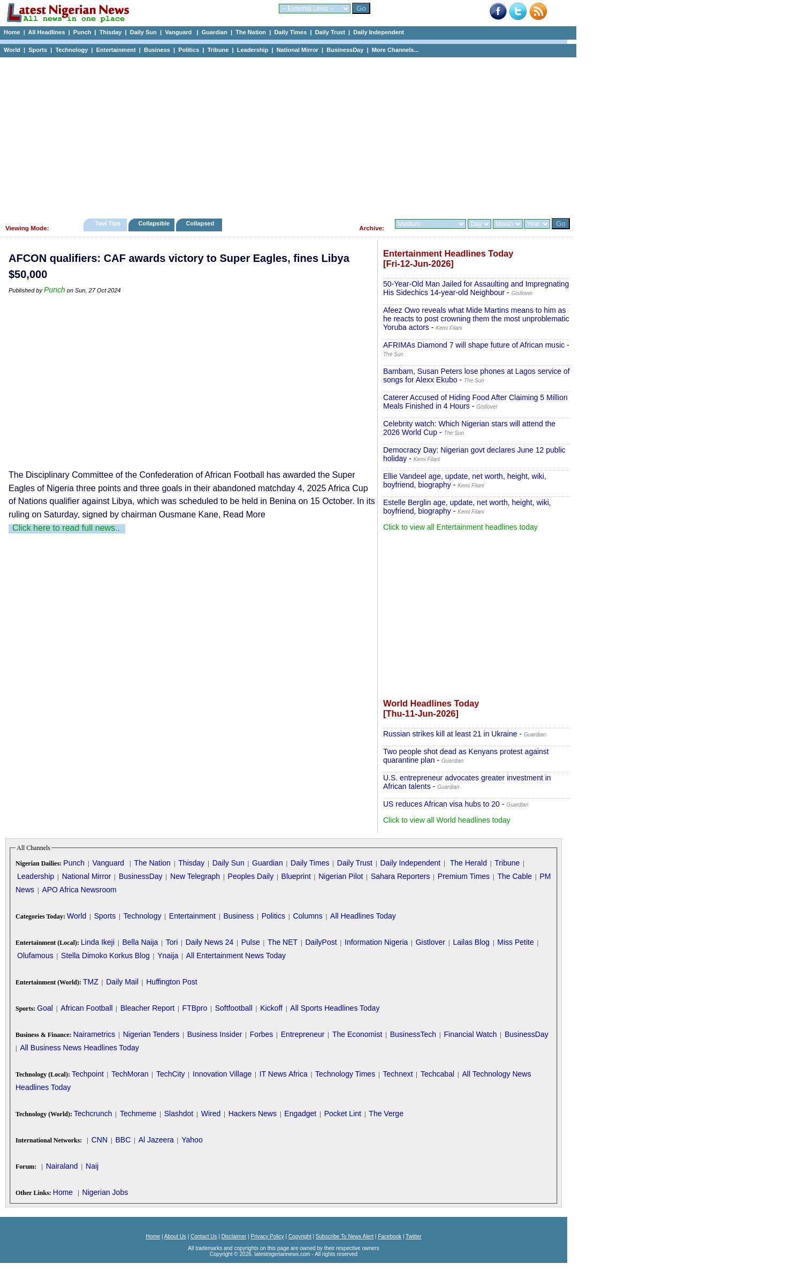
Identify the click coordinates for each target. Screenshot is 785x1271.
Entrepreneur (303, 1034)
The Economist (357, 1034)
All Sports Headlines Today (334, 1008)
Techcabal (437, 1074)
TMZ (90, 981)
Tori (172, 942)
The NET (283, 942)
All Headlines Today (363, 916)
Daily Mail (122, 981)
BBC (123, 1139)
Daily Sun (143, 32)
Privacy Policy (267, 1236)
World (12, 50)
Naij (92, 1166)
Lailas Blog (471, 942)
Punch (82, 32)
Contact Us (203, 1236)
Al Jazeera (156, 1139)
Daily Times (290, 32)
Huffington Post (171, 981)
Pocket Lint (342, 1113)
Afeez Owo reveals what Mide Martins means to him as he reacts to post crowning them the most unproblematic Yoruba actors (476, 319)
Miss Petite (515, 942)
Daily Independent (378, 32)
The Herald (468, 863)
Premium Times (464, 876)
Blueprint (296, 876)
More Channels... (395, 50)
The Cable (514, 876)
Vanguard (179, 32)
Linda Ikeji (98, 942)
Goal (45, 1008)
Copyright (299, 1236)
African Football (86, 1008)
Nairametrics (94, 1034)
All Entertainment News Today (236, 955)
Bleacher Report (147, 1008)
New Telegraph (195, 876)
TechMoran (129, 1074)
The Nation (250, 32)
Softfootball (234, 1008)
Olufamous (35, 955)
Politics (188, 50)
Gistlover (430, 942)
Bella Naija (140, 942)
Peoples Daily (251, 876)
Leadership (253, 50)
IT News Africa (284, 1074)
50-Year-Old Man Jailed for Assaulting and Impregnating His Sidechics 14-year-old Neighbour (476, 288)
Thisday (111, 32)
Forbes (261, 1034)
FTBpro (195, 1008)
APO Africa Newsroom (79, 889)
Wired (211, 1113)
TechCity (170, 1074)
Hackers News (252, 1113)
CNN (100, 1139)
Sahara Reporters (400, 876)
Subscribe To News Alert (345, 1236)
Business (157, 50)
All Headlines (46, 32)
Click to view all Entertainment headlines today (460, 527)
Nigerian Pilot (340, 876)
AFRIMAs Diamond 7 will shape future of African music (474, 345)
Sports (37, 50)
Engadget (300, 1113)
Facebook (389, 1236)
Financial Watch (470, 1034)
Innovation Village (222, 1074)
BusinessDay (344, 50)
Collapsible (153, 223)
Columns (307, 916)
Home (12, 32)
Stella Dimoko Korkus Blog (105, 955)
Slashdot (178, 1113)
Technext (398, 1074)
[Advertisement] (283, 135)
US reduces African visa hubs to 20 (441, 804)
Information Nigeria (376, 942)
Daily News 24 (209, 942)
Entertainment (116, 50)
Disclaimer (234, 1236)
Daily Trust (330, 32)
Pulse (250, 942)
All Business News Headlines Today (79, 1047)
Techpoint (88, 1074)
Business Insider (214, 1034)
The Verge (386, 1113)
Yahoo (191, 1139)
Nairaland (62, 1166)
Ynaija (167, 955)
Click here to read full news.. (66, 527)
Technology (71, 50)
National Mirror (297, 50)
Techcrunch (93, 1113)
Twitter (413, 1236)
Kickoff (271, 1008)
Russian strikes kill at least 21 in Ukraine (450, 733)
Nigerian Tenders (151, 1034)
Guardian (214, 32)
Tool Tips (107, 223)
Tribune (218, 50)
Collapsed (201, 223)
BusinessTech (413, 1034)
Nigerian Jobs (105, 1192)
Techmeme (138, 1113)
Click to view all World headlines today (446, 820)
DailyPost (321, 942)
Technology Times (345, 1074)
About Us (175, 1236)
